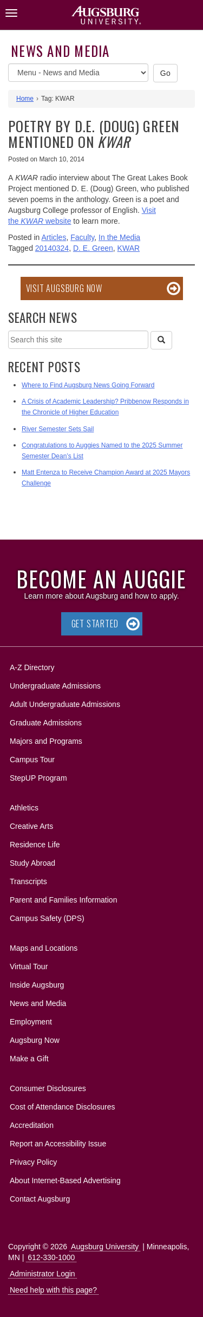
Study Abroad (32, 863)
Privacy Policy (33, 1162)
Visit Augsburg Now (64, 288)
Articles (54, 237)
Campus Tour (32, 759)
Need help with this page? (53, 1290)
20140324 (52, 248)
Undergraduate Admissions (55, 686)
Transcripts (28, 881)
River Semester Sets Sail (58, 429)
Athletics (24, 807)
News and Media (60, 51)
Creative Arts (31, 826)
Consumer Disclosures (48, 1088)
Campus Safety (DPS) (47, 918)
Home (25, 98)
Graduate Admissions (46, 722)
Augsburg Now (35, 1040)
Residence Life (35, 844)
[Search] (161, 340)
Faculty (82, 237)
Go (165, 73)
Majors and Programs (45, 739)
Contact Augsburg (40, 1199)
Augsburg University (105, 1246)
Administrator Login (42, 1273)
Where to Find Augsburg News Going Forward (88, 385)
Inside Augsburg (37, 985)
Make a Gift (29, 1058)
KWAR (128, 248)
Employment (31, 1021)
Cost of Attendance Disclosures (62, 1106)
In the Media (119, 237)
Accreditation (32, 1125)
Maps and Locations (43, 948)
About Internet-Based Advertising (65, 1180)
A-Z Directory (32, 667)
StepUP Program (38, 778)
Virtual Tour (29, 966)
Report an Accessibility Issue (58, 1143)
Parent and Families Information (63, 900)
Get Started (95, 623)
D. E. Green (93, 248)
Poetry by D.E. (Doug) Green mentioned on (93, 133)
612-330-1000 (51, 1257)
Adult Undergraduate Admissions (65, 704)
